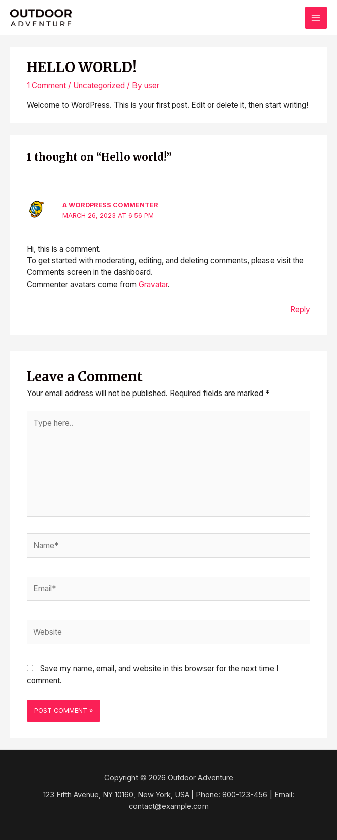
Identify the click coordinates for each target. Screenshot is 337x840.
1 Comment (46, 85)
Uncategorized (99, 85)
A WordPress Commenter (110, 205)
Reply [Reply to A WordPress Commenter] (300, 309)
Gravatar (153, 284)
